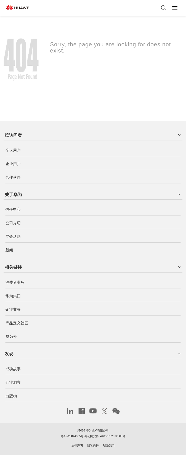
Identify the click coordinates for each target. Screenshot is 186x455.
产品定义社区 (16, 323)
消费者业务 (14, 282)
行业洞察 (13, 382)
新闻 (9, 250)
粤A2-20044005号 (72, 436)
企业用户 (13, 164)
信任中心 (13, 210)
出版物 (11, 396)
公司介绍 (13, 223)
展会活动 (13, 237)
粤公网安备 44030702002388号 (104, 436)
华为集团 (13, 296)
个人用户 (13, 150)
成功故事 (13, 369)
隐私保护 (93, 445)
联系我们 (109, 445)
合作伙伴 (13, 177)
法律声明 (77, 445)
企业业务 (13, 309)
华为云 (11, 337)
